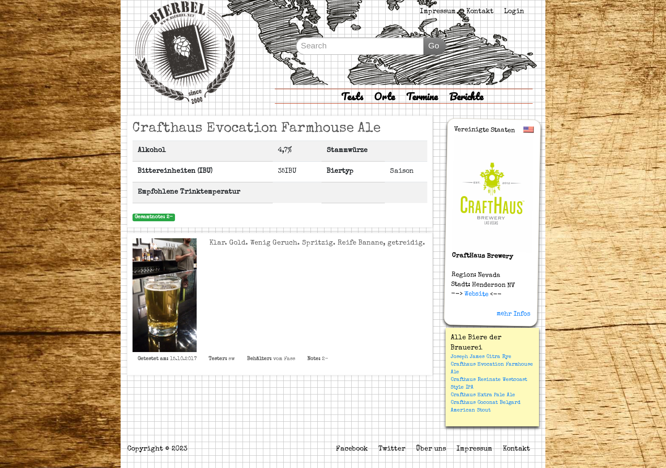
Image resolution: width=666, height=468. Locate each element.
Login (514, 11)
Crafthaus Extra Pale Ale (483, 395)
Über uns (431, 449)
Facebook (352, 449)
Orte (384, 96)
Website (475, 294)
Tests (352, 96)
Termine (422, 96)
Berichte (466, 96)
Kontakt (480, 11)
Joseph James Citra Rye (481, 357)
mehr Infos (514, 313)
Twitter (391, 449)
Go (433, 45)
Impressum (438, 11)
